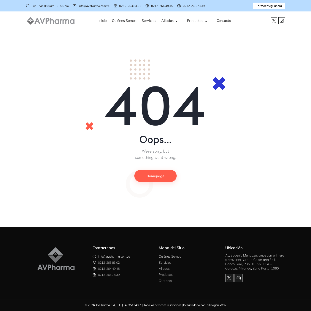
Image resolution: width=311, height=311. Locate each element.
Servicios (149, 20)
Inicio (102, 20)
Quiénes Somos (124, 20)
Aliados (171, 20)
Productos (199, 20)
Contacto (224, 20)
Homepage (155, 175)
